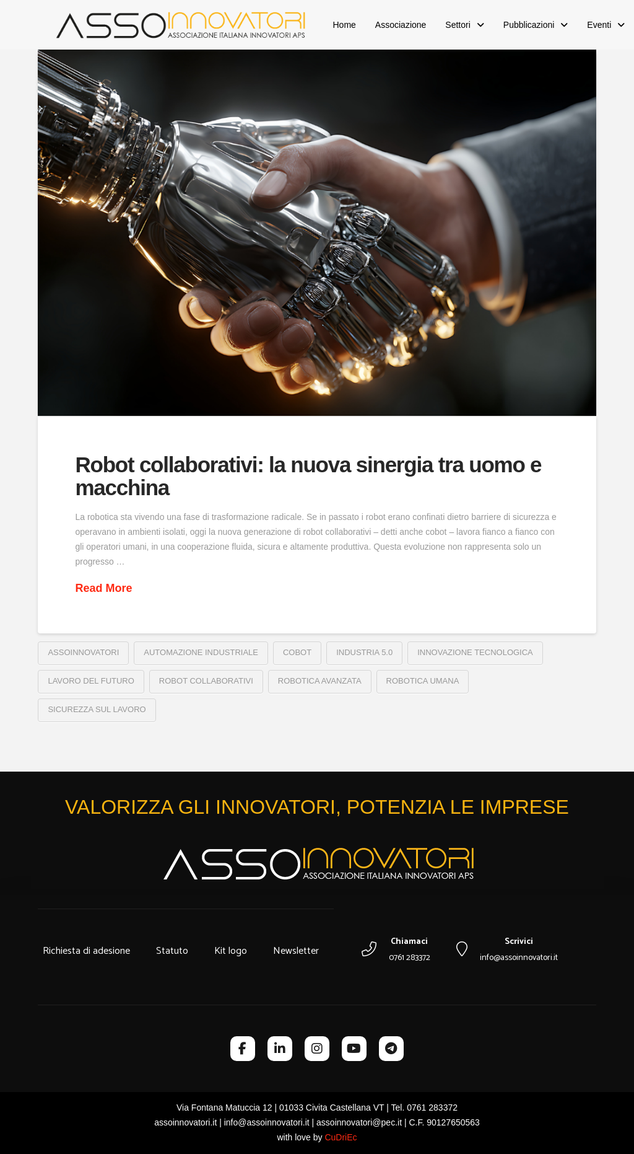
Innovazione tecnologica (475, 652)
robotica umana (422, 680)
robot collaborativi (206, 680)
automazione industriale (201, 652)
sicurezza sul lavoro (96, 709)
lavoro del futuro (91, 680)
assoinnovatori (83, 652)
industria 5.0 (364, 652)
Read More (103, 588)
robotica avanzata (320, 680)
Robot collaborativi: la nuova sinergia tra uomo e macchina (308, 476)
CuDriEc (340, 1137)
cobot (297, 652)
